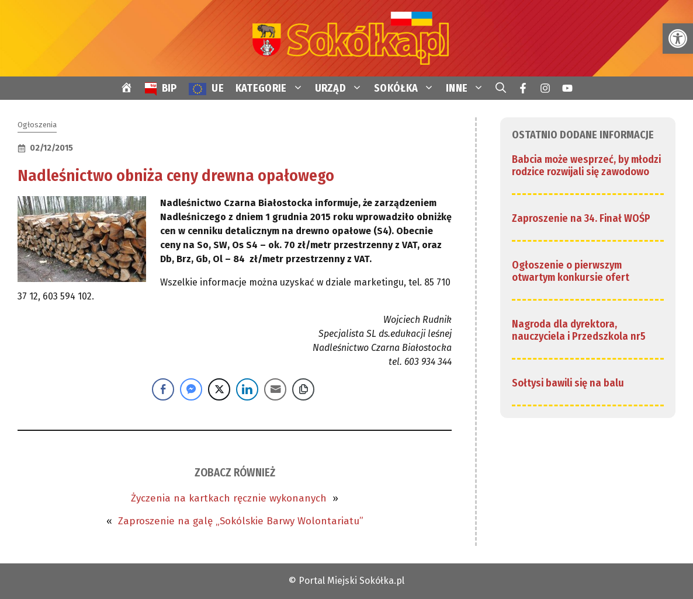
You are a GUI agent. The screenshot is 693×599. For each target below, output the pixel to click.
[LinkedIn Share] (247, 389)
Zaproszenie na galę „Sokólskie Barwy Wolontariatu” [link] (240, 521)
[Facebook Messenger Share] (191, 389)
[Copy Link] (303, 389)
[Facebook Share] (163, 389)
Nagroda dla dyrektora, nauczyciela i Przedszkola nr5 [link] (579, 330)
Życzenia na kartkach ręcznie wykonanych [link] (229, 498)
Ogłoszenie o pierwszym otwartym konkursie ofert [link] (570, 271)
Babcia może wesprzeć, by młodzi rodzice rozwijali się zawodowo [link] (586, 166)
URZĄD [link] (342, 88)
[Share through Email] (275, 389)
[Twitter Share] (219, 389)
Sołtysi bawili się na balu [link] (568, 383)
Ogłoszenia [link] (37, 124)
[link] (678, 38)
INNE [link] (468, 88)
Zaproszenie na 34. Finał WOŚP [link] (581, 218)
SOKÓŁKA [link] (407, 88)
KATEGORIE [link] (272, 88)
